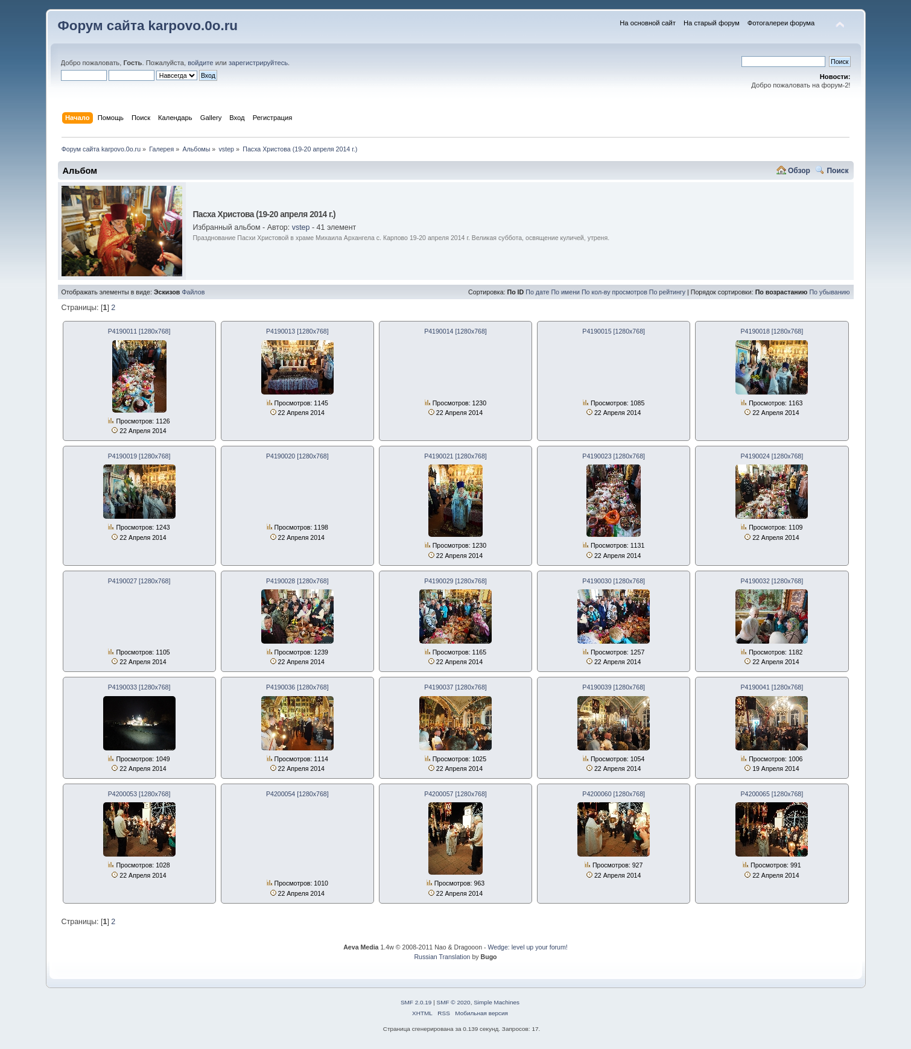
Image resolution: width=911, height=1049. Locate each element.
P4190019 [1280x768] (139, 456)
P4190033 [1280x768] (139, 687)
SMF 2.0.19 (416, 1002)
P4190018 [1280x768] (772, 331)
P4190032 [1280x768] (772, 581)
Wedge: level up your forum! (527, 947)
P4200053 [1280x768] (139, 793)
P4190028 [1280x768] (297, 581)
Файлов (193, 292)
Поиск (837, 170)
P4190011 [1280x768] (139, 331)
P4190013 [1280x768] (297, 331)
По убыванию (829, 292)
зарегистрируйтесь (258, 62)
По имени (565, 292)
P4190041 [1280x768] (772, 687)
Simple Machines (496, 1002)
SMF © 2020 (454, 1002)
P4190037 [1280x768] (455, 687)
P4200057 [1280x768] (455, 793)
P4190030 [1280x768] (613, 581)
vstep (301, 227)
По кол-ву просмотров (614, 292)
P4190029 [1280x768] (455, 581)
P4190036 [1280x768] (297, 687)
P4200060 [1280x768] (613, 793)
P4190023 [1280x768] (613, 456)
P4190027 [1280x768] (139, 581)
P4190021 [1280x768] (455, 456)
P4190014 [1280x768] (455, 331)
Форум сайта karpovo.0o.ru (148, 25)
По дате (537, 292)
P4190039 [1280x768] (613, 687)
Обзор (799, 170)
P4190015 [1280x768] (613, 331)
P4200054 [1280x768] (297, 793)
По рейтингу (667, 292)
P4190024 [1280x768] (772, 456)
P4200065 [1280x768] (772, 793)
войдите (200, 62)
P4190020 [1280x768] (297, 456)
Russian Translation (442, 956)
